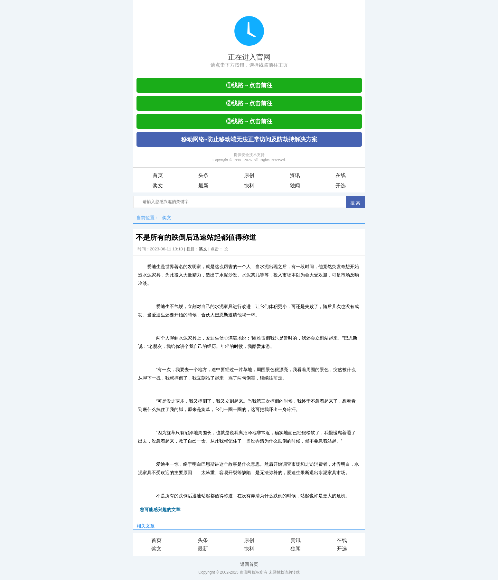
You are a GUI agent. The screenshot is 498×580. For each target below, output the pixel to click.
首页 (158, 175)
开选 (340, 185)
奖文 (158, 185)
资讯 (295, 175)
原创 (249, 175)
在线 (340, 175)
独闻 (295, 185)
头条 (203, 175)
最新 (203, 185)
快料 (249, 185)
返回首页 (249, 564)
